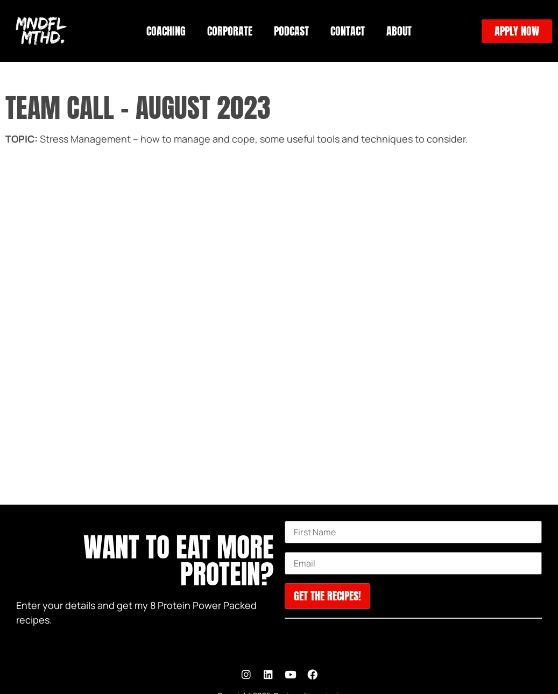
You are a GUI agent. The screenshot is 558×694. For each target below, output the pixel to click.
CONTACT (347, 31)
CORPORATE (229, 31)
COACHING (166, 31)
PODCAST (291, 31)
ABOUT (399, 31)
